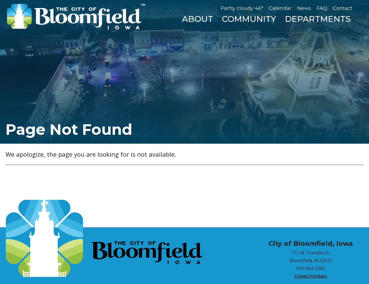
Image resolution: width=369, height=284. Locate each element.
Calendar (280, 8)
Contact (342, 8)
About (197, 19)
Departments (318, 19)
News (304, 8)
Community (249, 19)
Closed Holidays (310, 276)
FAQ (322, 8)
